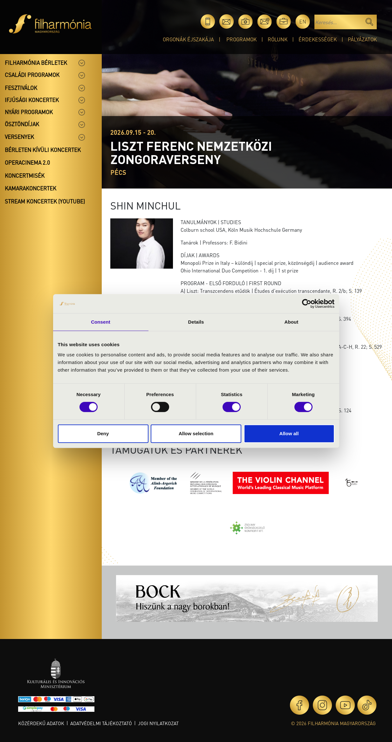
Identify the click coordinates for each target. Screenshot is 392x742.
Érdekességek (318, 39)
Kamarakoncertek (30, 188)
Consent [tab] (100, 322)
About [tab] (292, 322)
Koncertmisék (25, 175)
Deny (103, 433)
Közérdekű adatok (41, 723)
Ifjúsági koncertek (32, 99)
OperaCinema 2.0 (27, 162)
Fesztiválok (21, 87)
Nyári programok (29, 111)
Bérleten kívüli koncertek (43, 149)
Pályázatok (362, 39)
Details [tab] (196, 322)
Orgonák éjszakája (188, 39)
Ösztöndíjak (22, 123)
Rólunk (277, 39)
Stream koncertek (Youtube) (45, 201)
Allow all (289, 433)
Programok (241, 39)
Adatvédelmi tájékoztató (101, 723)
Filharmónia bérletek (36, 62)
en (302, 21)
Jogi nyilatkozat (158, 723)
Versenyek (19, 136)
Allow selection (196, 433)
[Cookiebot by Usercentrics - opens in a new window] (306, 303)
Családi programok (32, 74)
